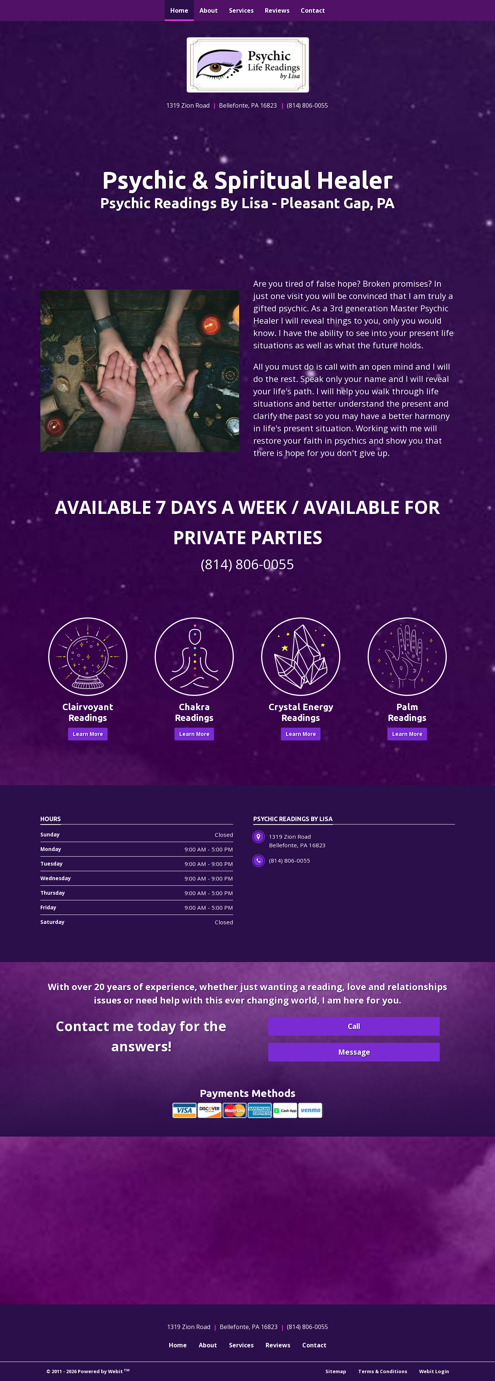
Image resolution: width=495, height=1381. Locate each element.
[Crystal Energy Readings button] (301, 656)
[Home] (247, 65)
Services (241, 10)
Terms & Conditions (382, 1371)
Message (354, 1052)
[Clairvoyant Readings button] (88, 656)
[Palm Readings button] (407, 656)
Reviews (277, 10)
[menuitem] (179, 10)
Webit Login (434, 1371)
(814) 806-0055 (307, 105)
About (208, 10)
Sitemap (335, 1371)
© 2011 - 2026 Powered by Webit (88, 1371)
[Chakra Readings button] (194, 656)
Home (182, 9)
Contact (313, 10)
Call (354, 1026)
